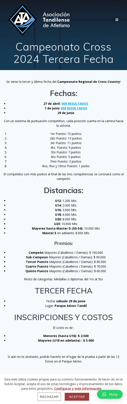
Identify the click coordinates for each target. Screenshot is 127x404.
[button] (110, 394)
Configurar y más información (77, 388)
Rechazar (49, 397)
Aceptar (77, 397)
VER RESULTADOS (74, 103)
